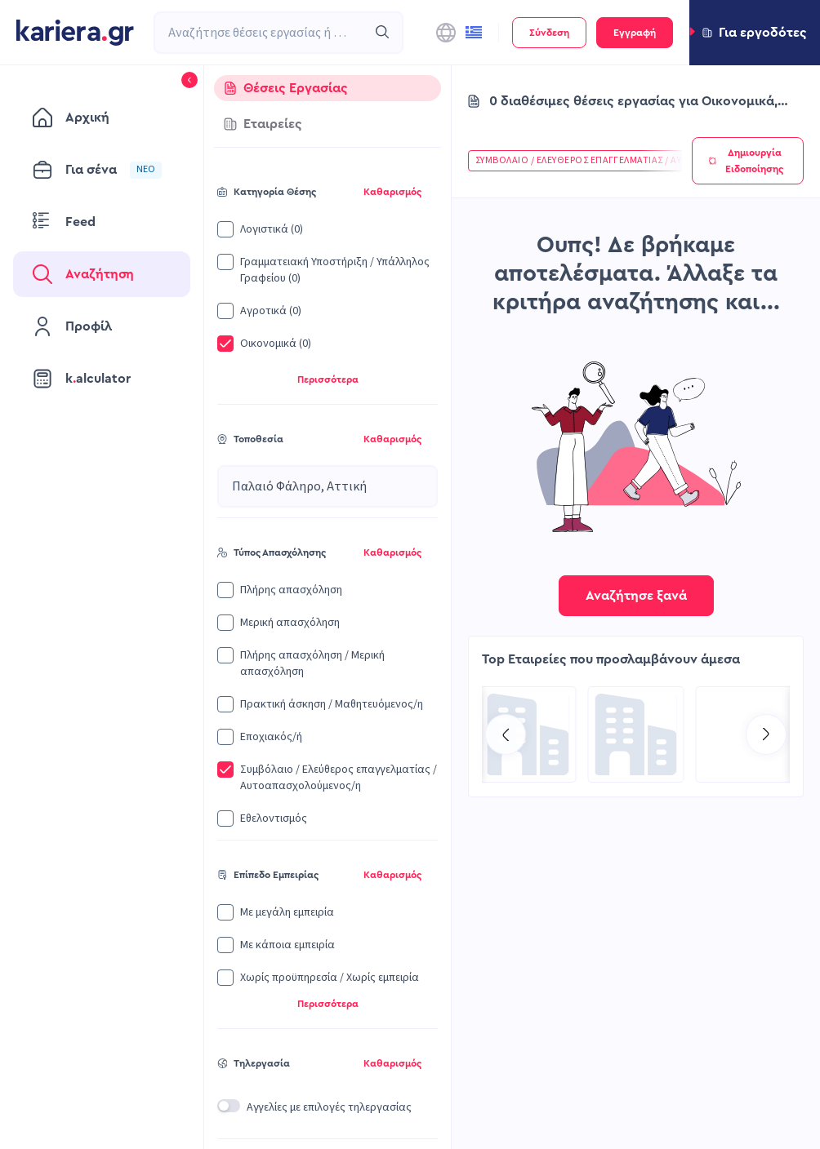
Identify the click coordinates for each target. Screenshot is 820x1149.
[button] (754, 32)
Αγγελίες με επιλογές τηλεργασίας (329, 1107)
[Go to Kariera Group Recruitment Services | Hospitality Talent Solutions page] (636, 734)
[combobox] (260, 32)
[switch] (228, 1105)
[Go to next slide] (766, 734)
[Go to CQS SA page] (528, 734)
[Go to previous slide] (505, 734)
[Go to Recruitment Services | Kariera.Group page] (744, 734)
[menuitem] (101, 117)
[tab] (327, 88)
